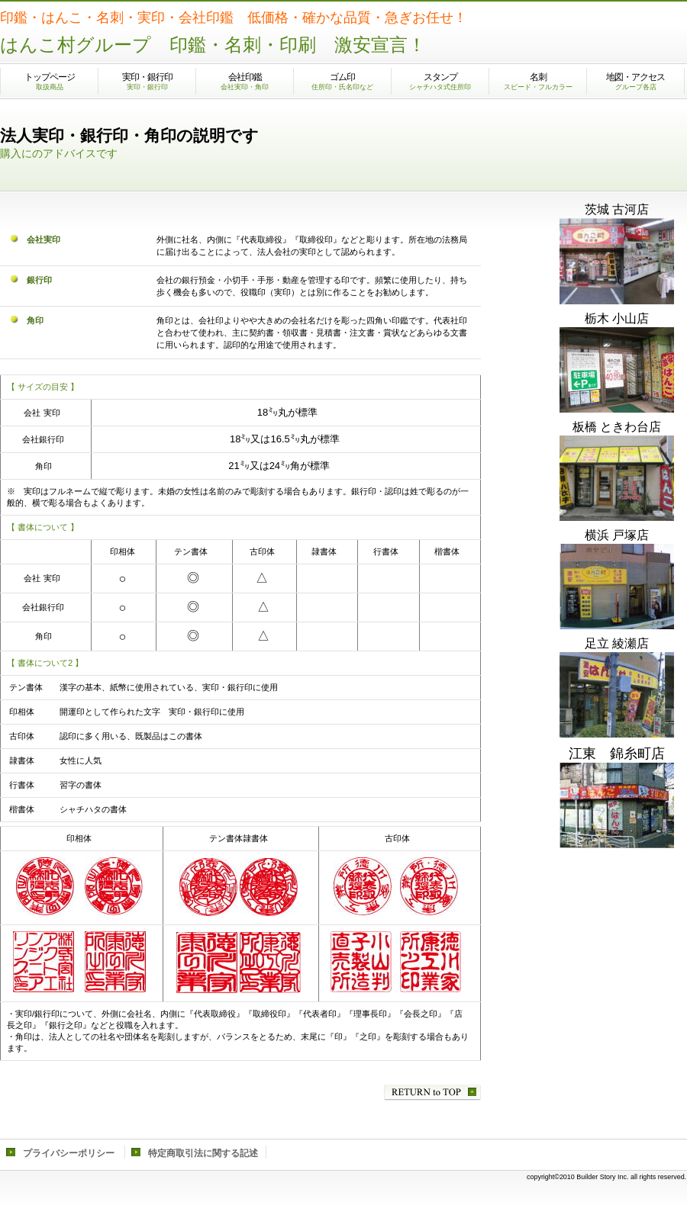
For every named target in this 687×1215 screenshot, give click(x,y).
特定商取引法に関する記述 (203, 1153)
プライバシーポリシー (68, 1153)
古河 (617, 261)
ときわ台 (617, 478)
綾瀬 (617, 695)
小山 (617, 370)
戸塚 (617, 586)
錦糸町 (617, 805)
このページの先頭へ (432, 1093)
